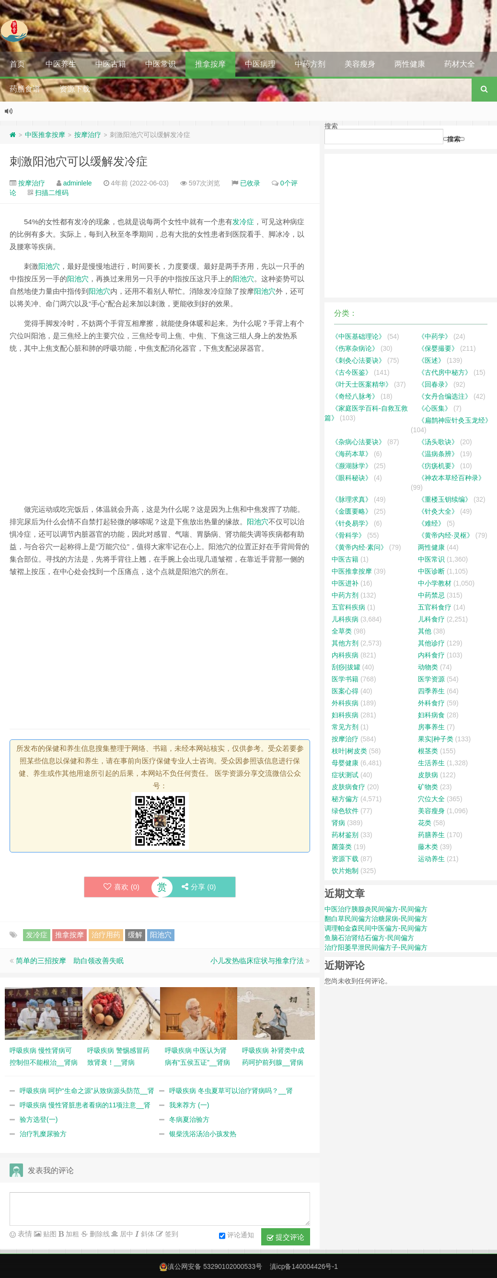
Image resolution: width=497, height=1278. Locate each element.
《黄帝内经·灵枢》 (446, 535)
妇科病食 (431, 715)
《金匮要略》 (352, 511)
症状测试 (345, 775)
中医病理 (260, 64)
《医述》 (431, 360)
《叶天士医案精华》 (362, 384)
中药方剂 (310, 64)
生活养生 (431, 763)
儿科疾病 (345, 619)
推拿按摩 (210, 64)
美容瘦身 (360, 64)
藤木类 (428, 847)
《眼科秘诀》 (352, 478)
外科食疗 (431, 703)
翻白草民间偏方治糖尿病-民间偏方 (376, 918)
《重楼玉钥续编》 (445, 499)
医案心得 (345, 691)
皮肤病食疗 (348, 787)
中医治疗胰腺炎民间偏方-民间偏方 (376, 909)
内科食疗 (431, 655)
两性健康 (409, 64)
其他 (424, 631)
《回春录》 (434, 384)
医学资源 (431, 679)
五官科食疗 (434, 607)
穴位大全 (431, 799)
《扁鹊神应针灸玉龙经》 (455, 420)
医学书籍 (345, 679)
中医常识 (160, 64)
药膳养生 (431, 835)
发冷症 (243, 222)
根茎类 (428, 751)
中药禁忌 (431, 595)
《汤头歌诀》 (438, 442)
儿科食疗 (431, 619)
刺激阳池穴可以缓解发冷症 (79, 161)
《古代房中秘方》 (445, 372)
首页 (17, 64)
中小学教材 (434, 583)
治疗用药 (106, 935)
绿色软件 (345, 811)
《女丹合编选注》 (445, 396)
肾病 (338, 823)
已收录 (250, 183)
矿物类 (428, 787)
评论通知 (236, 1236)
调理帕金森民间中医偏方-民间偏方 (376, 928)
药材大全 (459, 64)
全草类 (342, 631)
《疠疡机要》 (438, 466)
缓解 (135, 935)
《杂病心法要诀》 (358, 442)
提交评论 (285, 1237)
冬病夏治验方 (189, 1119)
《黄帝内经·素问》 (359, 547)
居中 (125, 1234)
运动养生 (431, 859)
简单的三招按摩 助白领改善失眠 (70, 960)
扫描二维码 (52, 192)
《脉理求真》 (352, 499)
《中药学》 (434, 336)
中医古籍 (110, 64)
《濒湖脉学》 (352, 466)
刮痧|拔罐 (346, 667)
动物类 (428, 667)
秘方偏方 (345, 799)
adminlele (77, 183)
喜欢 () (121, 887)
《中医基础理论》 (358, 336)
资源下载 (74, 89)
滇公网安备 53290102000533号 (215, 1266)
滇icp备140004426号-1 (304, 1266)
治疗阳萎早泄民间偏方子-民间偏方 (376, 947)
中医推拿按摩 (45, 134)
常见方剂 (345, 727)
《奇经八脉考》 (355, 396)
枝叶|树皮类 (349, 751)
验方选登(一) (39, 1119)
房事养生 (431, 727)
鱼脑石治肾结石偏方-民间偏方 (369, 938)
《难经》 (431, 523)
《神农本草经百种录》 (451, 478)
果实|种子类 (435, 739)
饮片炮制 (345, 871)
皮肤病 (428, 775)
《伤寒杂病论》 (355, 348)
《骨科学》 (348, 535)
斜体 (146, 1234)
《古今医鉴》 (352, 372)
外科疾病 (345, 703)
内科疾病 (345, 655)
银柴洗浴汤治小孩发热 (202, 1134)
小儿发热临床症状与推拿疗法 (257, 960)
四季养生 (431, 691)
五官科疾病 (348, 607)
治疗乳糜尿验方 (43, 1134)
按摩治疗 (87, 134)
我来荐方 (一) (189, 1105)
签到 (170, 1234)
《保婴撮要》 (438, 348)
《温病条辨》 (438, 454)
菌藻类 (342, 847)
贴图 (49, 1234)
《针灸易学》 (352, 523)
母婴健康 (345, 763)
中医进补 (345, 583)
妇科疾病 (345, 715)
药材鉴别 (345, 835)
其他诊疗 (431, 643)
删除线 (99, 1234)
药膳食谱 (25, 89)
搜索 (331, 126)
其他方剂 (345, 643)
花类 (424, 823)
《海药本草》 (352, 454)
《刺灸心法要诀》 (358, 360)
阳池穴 (49, 266)
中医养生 (61, 64)
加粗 (71, 1234)
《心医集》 (434, 408)
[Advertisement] (160, 429)
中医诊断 (431, 571)
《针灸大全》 (438, 511)
